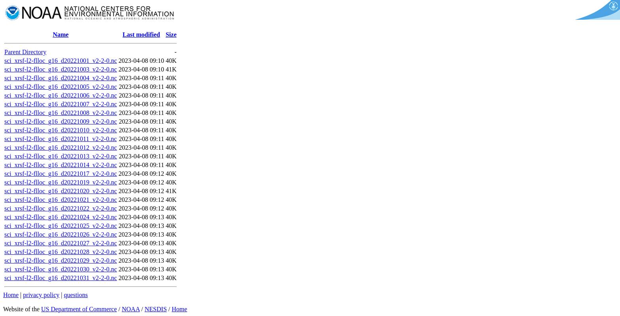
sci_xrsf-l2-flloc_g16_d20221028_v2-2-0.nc (60, 251)
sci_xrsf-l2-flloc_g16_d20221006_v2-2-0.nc (60, 95)
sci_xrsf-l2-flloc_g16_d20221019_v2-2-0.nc (60, 182)
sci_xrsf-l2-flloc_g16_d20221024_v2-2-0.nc (60, 217)
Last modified (141, 34)
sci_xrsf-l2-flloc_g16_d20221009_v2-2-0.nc (60, 121)
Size (171, 34)
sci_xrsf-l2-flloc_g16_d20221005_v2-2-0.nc (60, 86)
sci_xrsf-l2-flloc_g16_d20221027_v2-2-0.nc (60, 243)
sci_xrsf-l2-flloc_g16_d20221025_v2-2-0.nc (60, 225)
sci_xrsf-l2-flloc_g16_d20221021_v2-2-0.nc (60, 199)
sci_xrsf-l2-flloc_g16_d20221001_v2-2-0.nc (60, 60)
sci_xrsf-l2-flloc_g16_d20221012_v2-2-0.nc (60, 147)
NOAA (131, 309)
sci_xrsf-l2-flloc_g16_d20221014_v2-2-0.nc (60, 165)
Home (11, 295)
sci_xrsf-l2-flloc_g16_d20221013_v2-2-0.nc (60, 156)
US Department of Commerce (79, 309)
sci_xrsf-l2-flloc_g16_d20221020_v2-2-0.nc (60, 191)
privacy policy (41, 295)
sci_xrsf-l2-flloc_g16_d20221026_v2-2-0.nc (60, 234)
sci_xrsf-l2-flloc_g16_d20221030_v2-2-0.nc (60, 269)
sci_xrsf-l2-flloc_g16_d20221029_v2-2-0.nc (60, 260)
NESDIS (156, 309)
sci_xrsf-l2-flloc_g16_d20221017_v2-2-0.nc (60, 173)
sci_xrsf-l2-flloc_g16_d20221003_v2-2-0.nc (60, 69)
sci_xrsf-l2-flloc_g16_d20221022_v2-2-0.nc (60, 208)
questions (75, 295)
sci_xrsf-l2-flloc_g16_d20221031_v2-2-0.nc (60, 278)
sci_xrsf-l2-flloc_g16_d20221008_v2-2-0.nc (60, 112)
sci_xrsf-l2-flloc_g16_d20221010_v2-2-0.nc (60, 130)
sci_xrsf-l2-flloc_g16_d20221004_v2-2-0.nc (60, 78)
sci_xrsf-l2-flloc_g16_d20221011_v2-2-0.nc (60, 138)
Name (60, 34)
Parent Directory (25, 52)
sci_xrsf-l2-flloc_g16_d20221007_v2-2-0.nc (60, 104)
